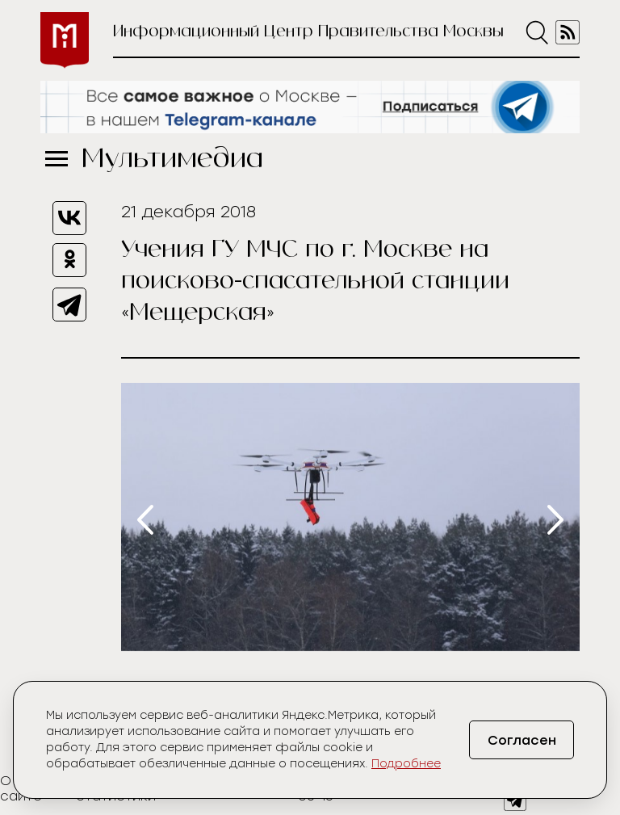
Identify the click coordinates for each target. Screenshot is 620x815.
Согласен (522, 740)
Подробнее (406, 764)
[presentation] (145, 520)
